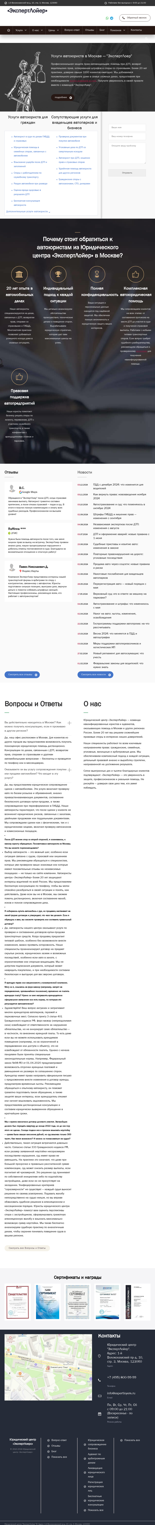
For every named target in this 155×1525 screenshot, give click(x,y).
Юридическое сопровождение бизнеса (97, 1443)
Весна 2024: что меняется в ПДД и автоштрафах (117, 634)
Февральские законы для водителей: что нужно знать (120, 664)
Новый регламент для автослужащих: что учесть (120, 654)
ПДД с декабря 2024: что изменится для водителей (120, 487)
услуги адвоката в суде (83, 81)
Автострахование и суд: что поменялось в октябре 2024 (121, 506)
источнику (141, 351)
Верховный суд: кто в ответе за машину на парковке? (121, 595)
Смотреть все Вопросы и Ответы (27, 1247)
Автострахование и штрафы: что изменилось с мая (122, 605)
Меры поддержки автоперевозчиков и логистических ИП (119, 644)
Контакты (136, 30)
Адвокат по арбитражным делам (96, 1457)
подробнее (61, 97)
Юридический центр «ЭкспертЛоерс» (23, 1440)
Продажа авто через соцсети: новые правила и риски (117, 565)
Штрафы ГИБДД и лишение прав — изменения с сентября (116, 516)
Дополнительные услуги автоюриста (27, 211)
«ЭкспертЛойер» (28, 11)
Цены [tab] (51, 30)
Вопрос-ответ (72, 30)
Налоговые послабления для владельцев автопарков (120, 575)
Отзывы (89, 30)
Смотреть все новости (93, 673)
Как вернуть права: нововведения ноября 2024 (121, 496)
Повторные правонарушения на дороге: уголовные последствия (120, 555)
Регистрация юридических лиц (96, 1485)
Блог (102, 30)
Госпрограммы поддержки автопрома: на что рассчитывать (121, 624)
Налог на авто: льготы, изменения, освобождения (116, 615)
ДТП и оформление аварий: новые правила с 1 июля (122, 536)
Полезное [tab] (115, 30)
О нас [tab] (35, 30)
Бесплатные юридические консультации (96, 1499)
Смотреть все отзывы (20, 673)
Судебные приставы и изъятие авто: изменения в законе (117, 546)
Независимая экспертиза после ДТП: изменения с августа (118, 526)
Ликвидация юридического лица (96, 1471)
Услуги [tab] (19, 30)
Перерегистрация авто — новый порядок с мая (121, 585)
